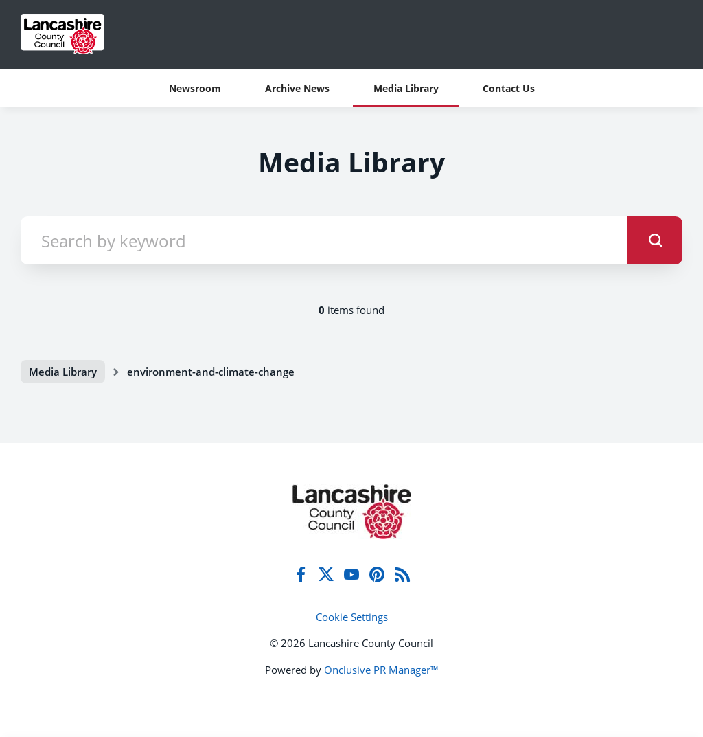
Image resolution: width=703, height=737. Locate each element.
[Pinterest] (376, 574)
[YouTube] (351, 574)
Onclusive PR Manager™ (381, 670)
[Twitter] (326, 574)
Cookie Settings (352, 617)
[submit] (654, 240)
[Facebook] (300, 574)
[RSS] (402, 574)
